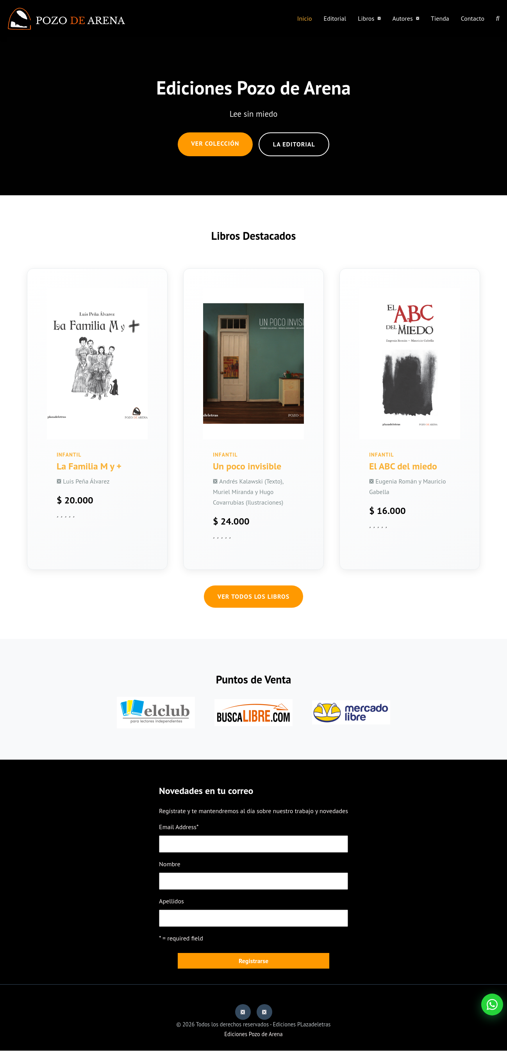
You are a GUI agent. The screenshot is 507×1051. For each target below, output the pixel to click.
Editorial (335, 18)
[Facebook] (243, 1012)
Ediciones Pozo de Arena (253, 1034)
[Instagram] (264, 1012)
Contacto (472, 18)
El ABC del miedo (403, 466)
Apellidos (171, 901)
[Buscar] (497, 18)
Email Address (178, 827)
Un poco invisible (247, 466)
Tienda (440, 18)
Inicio (304, 18)
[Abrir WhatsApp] (492, 1004)
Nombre (169, 864)
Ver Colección (215, 143)
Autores (406, 18)
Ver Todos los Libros (253, 597)
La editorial (294, 144)
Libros (369, 18)
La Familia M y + (89, 466)
